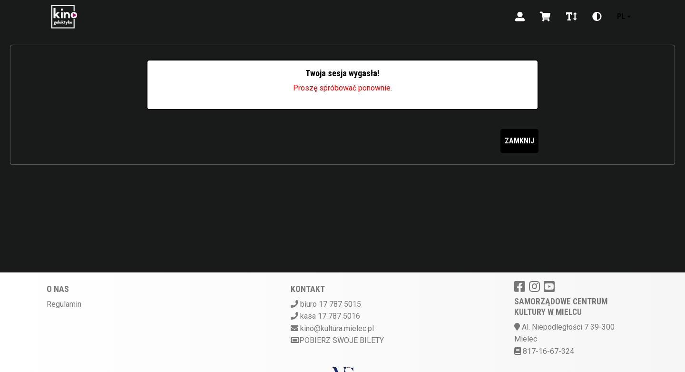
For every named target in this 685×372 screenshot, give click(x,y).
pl (621, 16)
